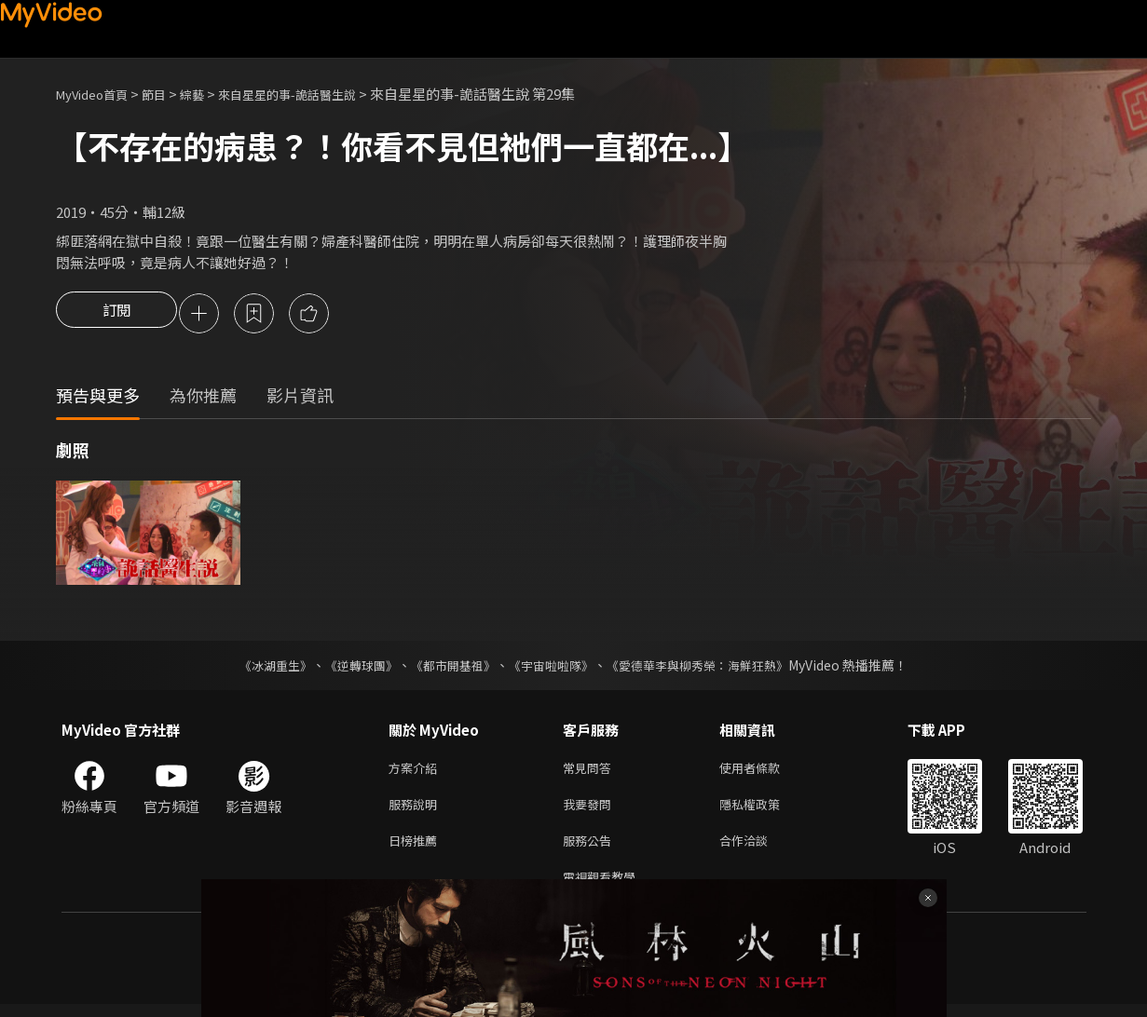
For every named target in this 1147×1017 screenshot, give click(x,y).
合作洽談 (758, 849)
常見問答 (591, 770)
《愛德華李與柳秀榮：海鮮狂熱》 (710, 667)
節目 (169, 93)
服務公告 (591, 849)
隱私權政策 (765, 810)
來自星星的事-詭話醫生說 (318, 93)
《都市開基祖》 (449, 667)
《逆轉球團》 (351, 667)
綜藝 (211, 93)
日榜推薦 (416, 849)
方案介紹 (416, 770)
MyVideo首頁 (98, 93)
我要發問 (591, 810)
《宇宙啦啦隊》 (553, 667)
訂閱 (116, 315)
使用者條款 (765, 770)
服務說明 (416, 810)
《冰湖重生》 (260, 667)
